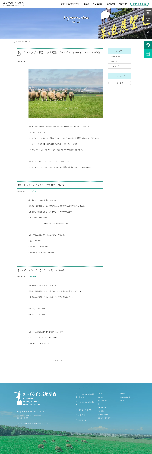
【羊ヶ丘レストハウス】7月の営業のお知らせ (40, 185)
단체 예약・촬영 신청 (139, 4)
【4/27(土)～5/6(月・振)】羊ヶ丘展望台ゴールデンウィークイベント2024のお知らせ (59, 54)
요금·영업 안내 (98, 4)
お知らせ (114, 61)
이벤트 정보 (123, 4)
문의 (99, 404)
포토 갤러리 (82, 420)
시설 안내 (85, 4)
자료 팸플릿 (101, 411)
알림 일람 (100, 397)
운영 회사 (122, 400)
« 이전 (55, 360)
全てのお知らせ (116, 56)
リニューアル (116, 66)
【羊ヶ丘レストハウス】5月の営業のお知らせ (40, 270)
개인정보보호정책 (125, 397)
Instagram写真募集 (103, 414)
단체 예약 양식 (102, 407)
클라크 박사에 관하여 (85, 410)
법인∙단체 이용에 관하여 (105, 418)
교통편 (100, 393)
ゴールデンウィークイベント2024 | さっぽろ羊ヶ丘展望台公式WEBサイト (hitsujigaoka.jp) (60, 167)
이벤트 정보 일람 (102, 400)
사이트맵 (122, 393)
